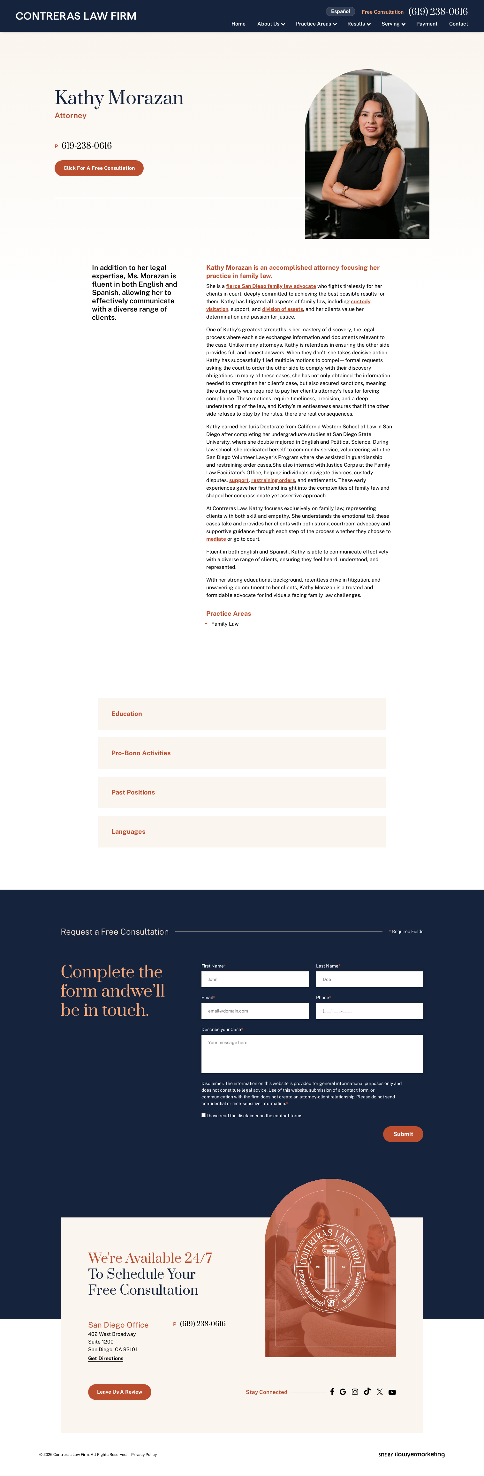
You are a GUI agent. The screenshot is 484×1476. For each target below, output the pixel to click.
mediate (216, 539)
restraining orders (273, 480)
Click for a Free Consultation (99, 168)
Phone (323, 997)
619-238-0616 (87, 146)
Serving (391, 24)
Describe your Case (222, 1029)
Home (238, 24)
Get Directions (105, 1358)
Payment (426, 24)
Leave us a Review (119, 1392)
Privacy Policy (144, 1454)
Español (340, 11)
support (239, 480)
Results (356, 24)
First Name (213, 966)
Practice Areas (313, 24)
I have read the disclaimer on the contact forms (254, 1115)
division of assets (282, 309)
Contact (458, 24)
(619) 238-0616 (438, 12)
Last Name (328, 966)
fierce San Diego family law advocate (271, 286)
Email (208, 997)
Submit (403, 1134)
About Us (268, 24)
